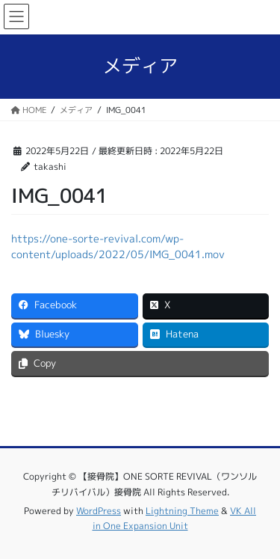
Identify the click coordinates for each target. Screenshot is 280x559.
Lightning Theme (182, 510)
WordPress (98, 510)
